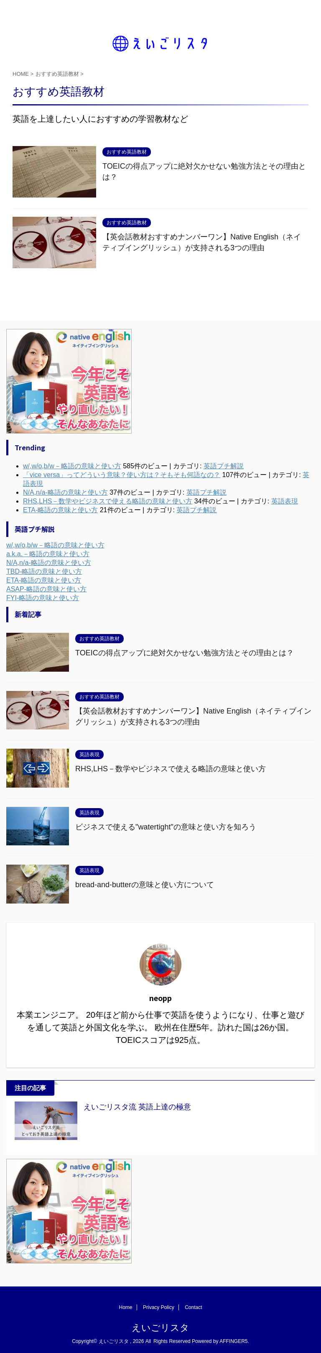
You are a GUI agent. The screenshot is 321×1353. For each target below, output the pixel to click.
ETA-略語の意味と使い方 (43, 580)
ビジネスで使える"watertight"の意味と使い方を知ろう (165, 827)
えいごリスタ (160, 1327)
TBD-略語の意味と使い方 (44, 571)
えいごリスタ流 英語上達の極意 (137, 1107)
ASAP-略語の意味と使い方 (46, 589)
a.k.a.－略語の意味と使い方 (47, 553)
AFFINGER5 (233, 1341)
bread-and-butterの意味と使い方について (144, 885)
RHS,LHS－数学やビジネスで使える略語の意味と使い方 (170, 769)
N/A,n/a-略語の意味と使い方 (48, 562)
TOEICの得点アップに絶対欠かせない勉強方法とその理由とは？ (184, 653)
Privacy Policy (158, 1307)
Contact (193, 1307)
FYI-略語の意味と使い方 (42, 597)
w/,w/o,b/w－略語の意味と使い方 (55, 545)
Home (125, 1307)
